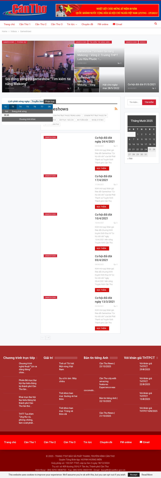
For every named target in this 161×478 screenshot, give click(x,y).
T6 (35, 106)
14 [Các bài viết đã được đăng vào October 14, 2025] (133, 144)
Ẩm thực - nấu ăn (66, 120)
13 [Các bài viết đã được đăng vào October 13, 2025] (129, 144)
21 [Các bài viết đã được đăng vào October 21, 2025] (133, 149)
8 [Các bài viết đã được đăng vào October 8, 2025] (137, 139)
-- (43, 338)
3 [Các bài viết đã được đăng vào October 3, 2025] (145, 134)
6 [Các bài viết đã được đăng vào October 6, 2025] (129, 139)
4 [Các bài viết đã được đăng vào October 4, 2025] (149, 134)
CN (49, 106)
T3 (13, 106)
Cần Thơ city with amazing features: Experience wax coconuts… (100, 384)
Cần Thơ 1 (25, 24)
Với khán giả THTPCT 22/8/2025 (146, 381)
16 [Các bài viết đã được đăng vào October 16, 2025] (142, 144)
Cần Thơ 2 (41, 24)
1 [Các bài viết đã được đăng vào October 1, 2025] (137, 134)
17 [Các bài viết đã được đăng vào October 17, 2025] (146, 144)
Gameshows (8, 42)
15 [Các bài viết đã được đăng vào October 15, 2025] (137, 144)
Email (117, 24)
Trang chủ (9, 24)
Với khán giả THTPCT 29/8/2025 (146, 366)
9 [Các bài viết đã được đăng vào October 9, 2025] (141, 139)
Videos (143, 42)
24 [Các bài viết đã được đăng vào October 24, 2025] (146, 149)
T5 (27, 106)
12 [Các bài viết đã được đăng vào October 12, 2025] (154, 139)
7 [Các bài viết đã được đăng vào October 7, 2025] (133, 139)
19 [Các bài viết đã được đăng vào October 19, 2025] (154, 144)
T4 (20, 106)
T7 (42, 106)
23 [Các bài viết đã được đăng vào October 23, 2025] (142, 149)
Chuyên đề (87, 24)
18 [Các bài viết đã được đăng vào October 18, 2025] (150, 144)
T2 (5, 106)
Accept (133, 474)
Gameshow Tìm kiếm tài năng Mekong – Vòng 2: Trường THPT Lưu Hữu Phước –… (98, 55)
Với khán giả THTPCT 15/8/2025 (146, 396)
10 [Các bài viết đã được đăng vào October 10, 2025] (146, 139)
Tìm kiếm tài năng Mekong (100, 42)
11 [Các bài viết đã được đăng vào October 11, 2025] (150, 139)
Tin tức (71, 24)
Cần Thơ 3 (56, 24)
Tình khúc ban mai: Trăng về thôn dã (66, 411)
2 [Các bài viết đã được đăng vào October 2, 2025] (141, 134)
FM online (103, 24)
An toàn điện (82, 120)
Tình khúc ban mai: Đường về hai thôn (68, 396)
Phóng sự (21, 42)
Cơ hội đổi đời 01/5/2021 (142, 84)
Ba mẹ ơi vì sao (98, 120)
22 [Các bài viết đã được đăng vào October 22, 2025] (137, 149)
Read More (147, 475)
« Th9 (130, 158)
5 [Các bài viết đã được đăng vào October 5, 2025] (153, 134)
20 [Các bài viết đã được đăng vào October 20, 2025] (129, 149)
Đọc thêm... (102, 168)
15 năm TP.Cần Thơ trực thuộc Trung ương (63, 115)
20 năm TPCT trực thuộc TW (95, 115)
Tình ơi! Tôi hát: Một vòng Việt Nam (66, 366)
